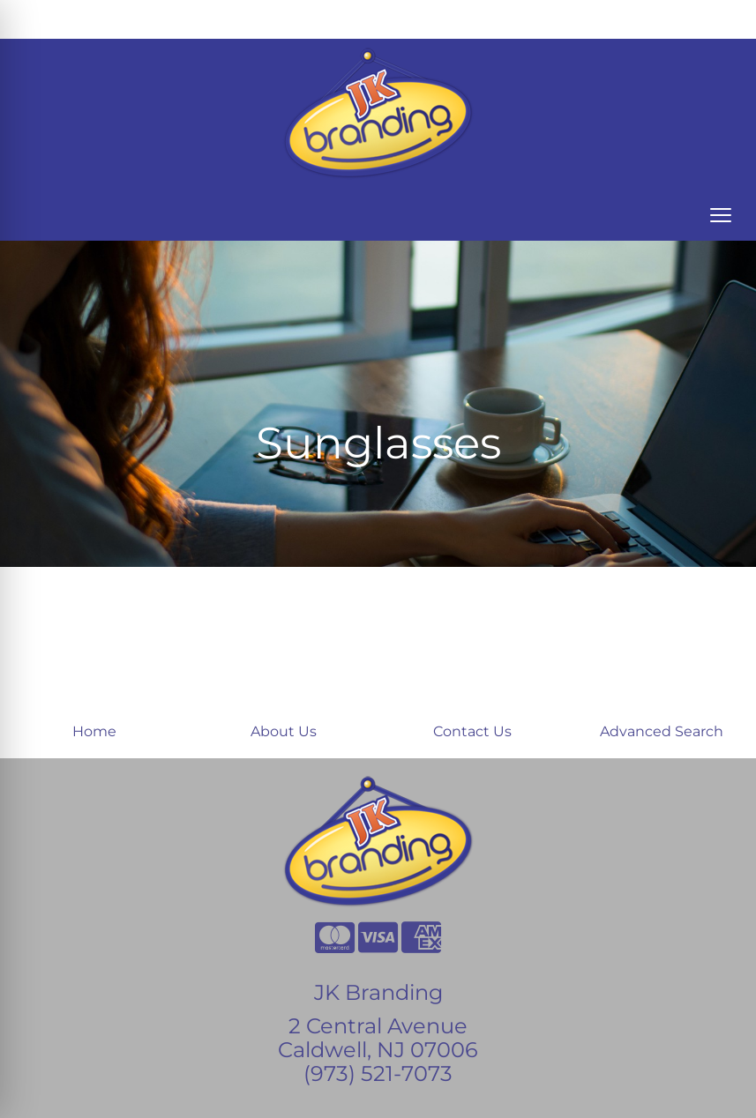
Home (94, 731)
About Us (284, 731)
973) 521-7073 (382, 1073)
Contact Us (472, 731)
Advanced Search (661, 731)
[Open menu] (720, 215)
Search (559, 19)
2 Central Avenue (378, 1026)
